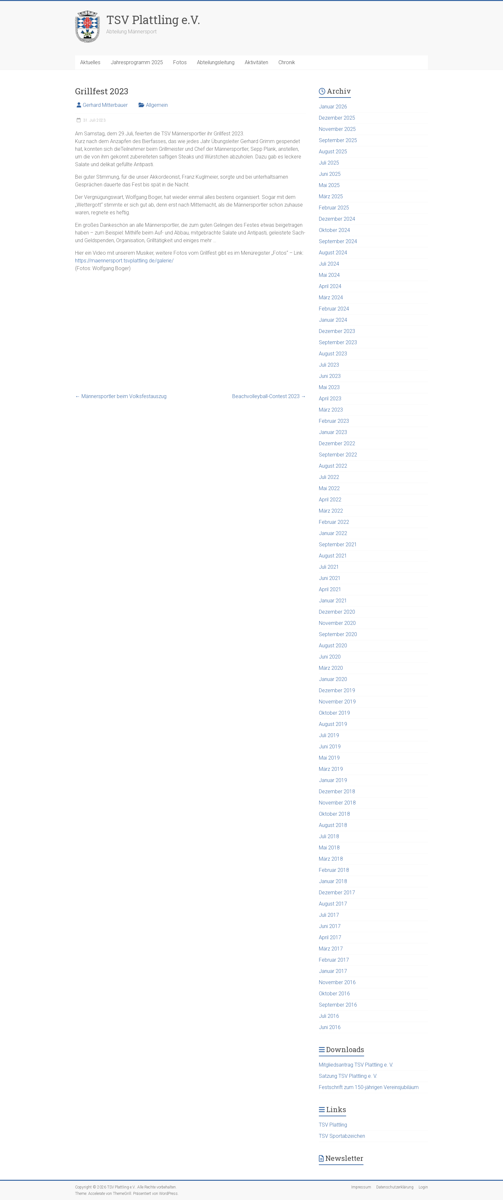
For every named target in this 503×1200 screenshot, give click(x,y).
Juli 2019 (329, 735)
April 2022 (330, 500)
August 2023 (333, 354)
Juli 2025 (329, 163)
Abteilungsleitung (215, 62)
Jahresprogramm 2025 (137, 62)
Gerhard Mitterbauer (105, 105)
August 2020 (333, 646)
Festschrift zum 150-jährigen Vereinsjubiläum (369, 1087)
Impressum (361, 1187)
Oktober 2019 (334, 713)
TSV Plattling (333, 1125)
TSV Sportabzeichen (342, 1136)
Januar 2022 (333, 533)
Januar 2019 (333, 780)
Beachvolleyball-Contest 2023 (269, 396)
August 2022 (333, 466)
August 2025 (333, 152)
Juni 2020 (330, 657)
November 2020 (337, 623)
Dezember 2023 (337, 331)
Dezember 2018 (337, 791)
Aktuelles (90, 62)
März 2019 (331, 769)
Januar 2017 (333, 971)
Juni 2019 (330, 747)
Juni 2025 (330, 174)
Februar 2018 (334, 870)
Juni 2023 (330, 376)
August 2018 (333, 825)
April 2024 (330, 286)
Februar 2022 (334, 522)
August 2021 (333, 556)
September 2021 (338, 544)
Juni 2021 (330, 578)
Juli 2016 (329, 1016)
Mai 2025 (329, 185)
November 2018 (337, 803)
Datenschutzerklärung (394, 1187)
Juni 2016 (330, 1027)
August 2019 (333, 724)
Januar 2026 (333, 107)
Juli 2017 (329, 915)
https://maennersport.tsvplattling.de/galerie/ (124, 261)
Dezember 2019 (337, 690)
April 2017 (330, 937)
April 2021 (330, 589)
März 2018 (331, 859)
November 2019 (337, 702)
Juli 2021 (329, 567)
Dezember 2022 (337, 443)
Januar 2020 (333, 679)
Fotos (180, 62)
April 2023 (330, 399)
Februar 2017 (334, 960)
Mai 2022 (329, 488)
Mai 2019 (329, 758)
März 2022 (331, 511)
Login (423, 1187)
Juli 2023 (329, 365)
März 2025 (331, 196)
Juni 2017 (330, 926)
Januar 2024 (333, 320)
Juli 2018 (329, 836)
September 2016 (338, 1005)
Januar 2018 (333, 881)
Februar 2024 (334, 309)
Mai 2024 (329, 275)
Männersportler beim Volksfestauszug (120, 396)
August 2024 (333, 253)
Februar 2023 (334, 421)
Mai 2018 (329, 848)
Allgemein (157, 105)
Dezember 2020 (337, 612)
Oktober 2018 (334, 814)
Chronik (286, 62)
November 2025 (337, 129)
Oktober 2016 (334, 994)
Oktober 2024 (334, 230)
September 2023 (338, 342)
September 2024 (338, 241)
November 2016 (337, 982)
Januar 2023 (333, 432)
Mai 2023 (329, 387)
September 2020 (338, 634)
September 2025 (338, 140)
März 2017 (331, 949)
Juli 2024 (329, 264)
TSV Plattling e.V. (153, 19)
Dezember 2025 (337, 118)
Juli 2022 (329, 477)
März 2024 (331, 297)
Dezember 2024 (337, 219)
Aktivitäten (256, 62)
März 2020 (331, 668)
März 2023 (331, 410)
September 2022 (338, 455)
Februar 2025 (334, 208)
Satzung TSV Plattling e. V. (348, 1076)
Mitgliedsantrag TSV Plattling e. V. (356, 1065)
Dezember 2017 (337, 892)
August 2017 (333, 904)
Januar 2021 (333, 601)
